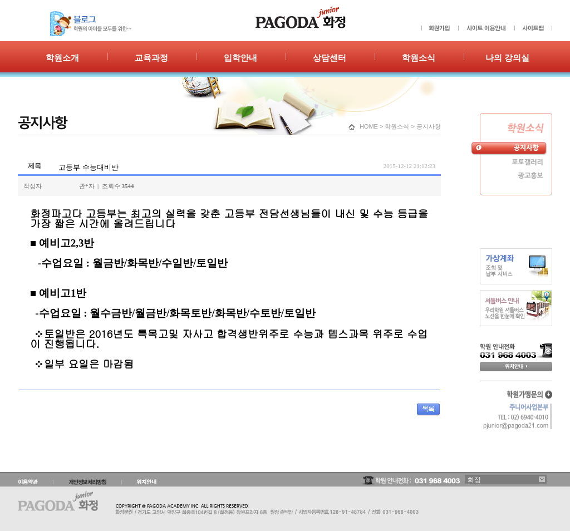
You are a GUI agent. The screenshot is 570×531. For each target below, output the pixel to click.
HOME (369, 126)
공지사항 (428, 126)
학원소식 (397, 126)
